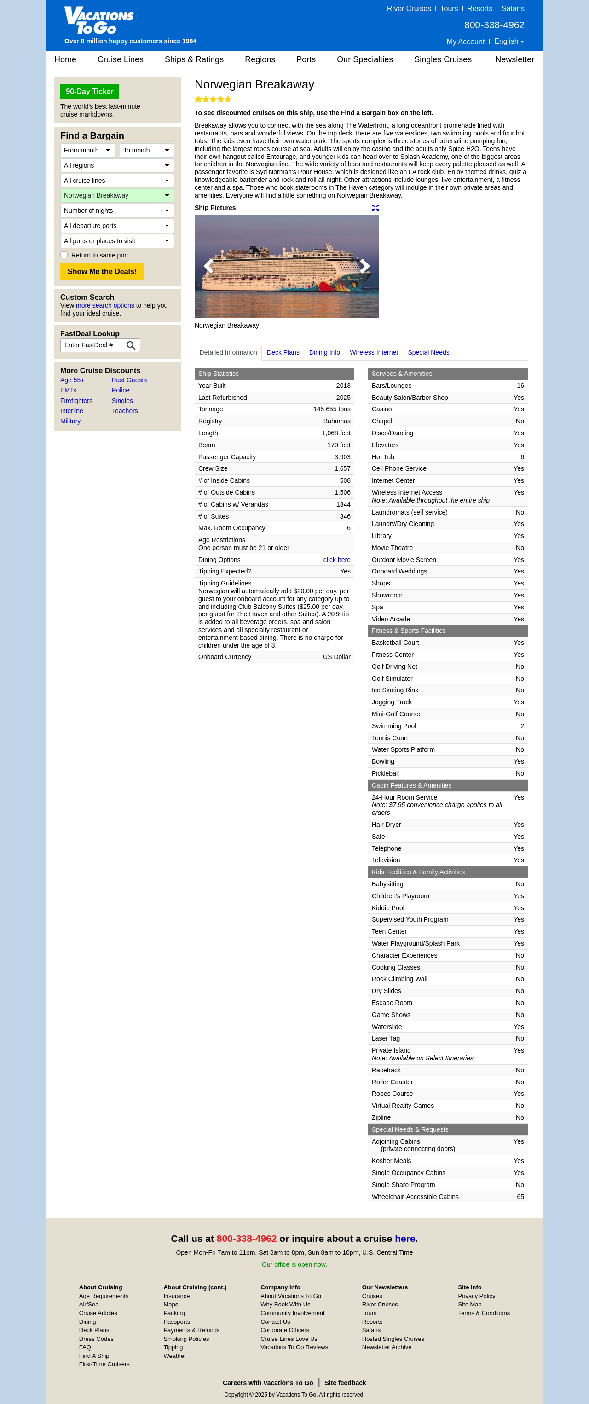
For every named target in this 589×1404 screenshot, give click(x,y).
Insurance (176, 1296)
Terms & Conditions (484, 1313)
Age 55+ (72, 380)
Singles (122, 400)
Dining (87, 1321)
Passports (176, 1321)
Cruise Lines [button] (121, 59)
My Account (466, 42)
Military (70, 421)
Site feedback (345, 1382)
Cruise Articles (98, 1313)
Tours (449, 8)
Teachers (125, 411)
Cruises (372, 1296)
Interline (71, 411)
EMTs (68, 390)
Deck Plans (283, 352)
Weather (174, 1355)
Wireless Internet (374, 352)
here (405, 1238)
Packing (174, 1313)
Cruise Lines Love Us (289, 1338)
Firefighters (76, 400)
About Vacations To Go (290, 1296)
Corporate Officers (284, 1330)
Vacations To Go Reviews (294, 1347)
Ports (306, 59)
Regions (260, 59)
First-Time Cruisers (104, 1364)
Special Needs (428, 352)
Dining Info (324, 352)
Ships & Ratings (194, 59)
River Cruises (409, 8)
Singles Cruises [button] (443, 59)
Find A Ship (94, 1355)
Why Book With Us (285, 1304)
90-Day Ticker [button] (90, 91)
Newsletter (514, 59)
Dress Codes (96, 1338)
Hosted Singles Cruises (393, 1338)
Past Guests (129, 380)
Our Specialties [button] (365, 59)
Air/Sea (89, 1304)
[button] (208, 266)
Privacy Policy (477, 1296)
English (507, 41)
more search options (105, 305)
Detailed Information (228, 352)
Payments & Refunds (191, 1330)
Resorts (479, 8)
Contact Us (275, 1321)
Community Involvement (292, 1313)
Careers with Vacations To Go (268, 1382)
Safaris (513, 8)
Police (120, 390)
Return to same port (99, 255)
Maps (170, 1304)
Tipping (173, 1347)
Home (65, 59)
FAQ (85, 1347)
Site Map (470, 1304)
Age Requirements (104, 1296)
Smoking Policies (186, 1338)
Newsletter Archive (387, 1347)
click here (337, 559)
